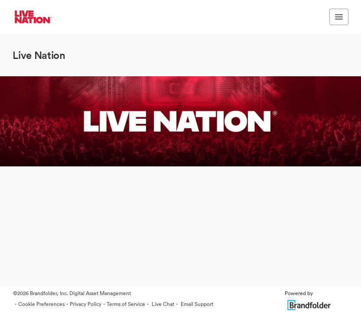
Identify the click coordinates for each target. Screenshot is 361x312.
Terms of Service (126, 304)
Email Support (196, 304)
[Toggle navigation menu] (338, 17)
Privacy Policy (85, 304)
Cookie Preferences (41, 304)
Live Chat (162, 304)
